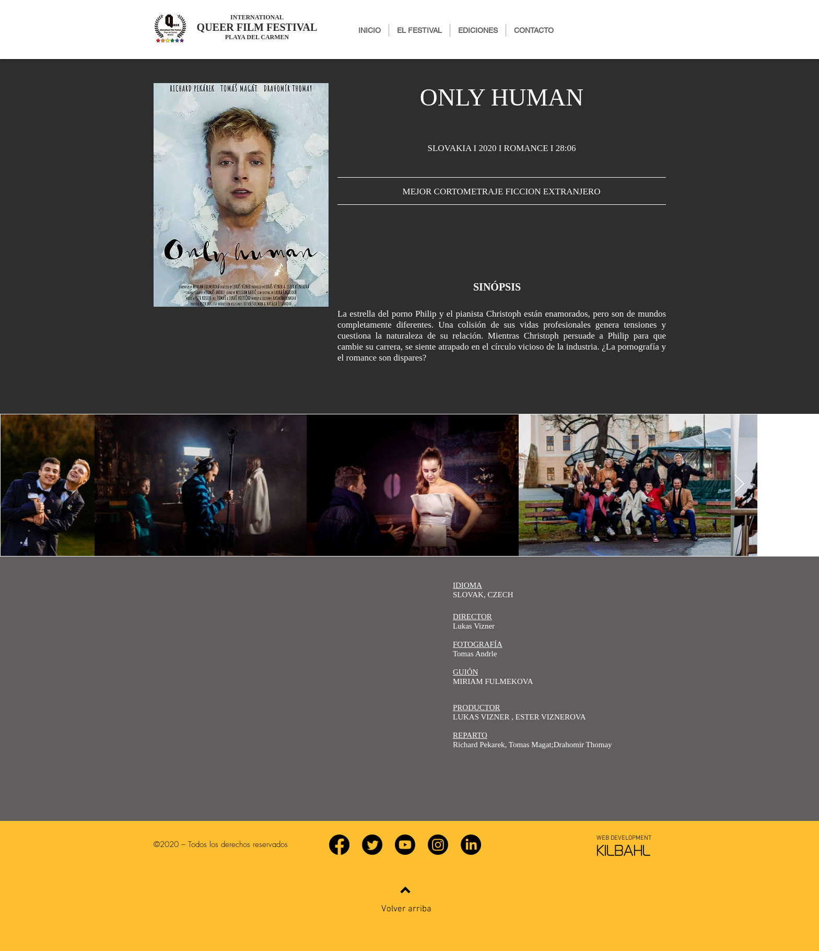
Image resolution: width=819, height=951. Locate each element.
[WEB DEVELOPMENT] (624, 838)
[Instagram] (438, 844)
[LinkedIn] (471, 844)
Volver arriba (406, 909)
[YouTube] (405, 844)
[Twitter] (372, 844)
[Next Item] (739, 484)
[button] (478, 30)
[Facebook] (339, 844)
